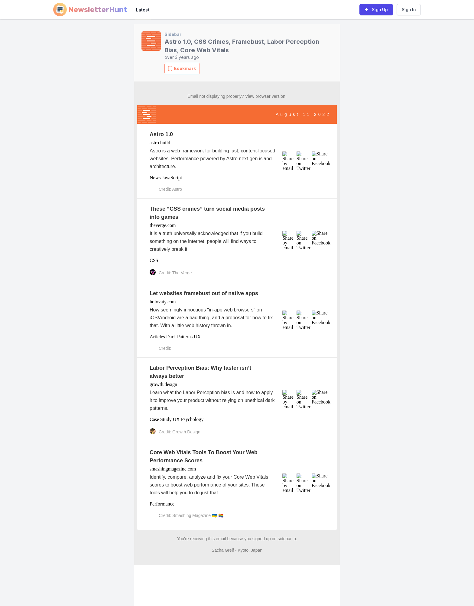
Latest (143, 9)
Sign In (409, 9)
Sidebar (172, 34)
